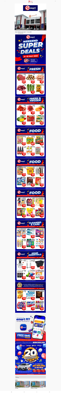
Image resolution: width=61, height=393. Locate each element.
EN (30, 2)
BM (32, 2)
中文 (29, 2)
